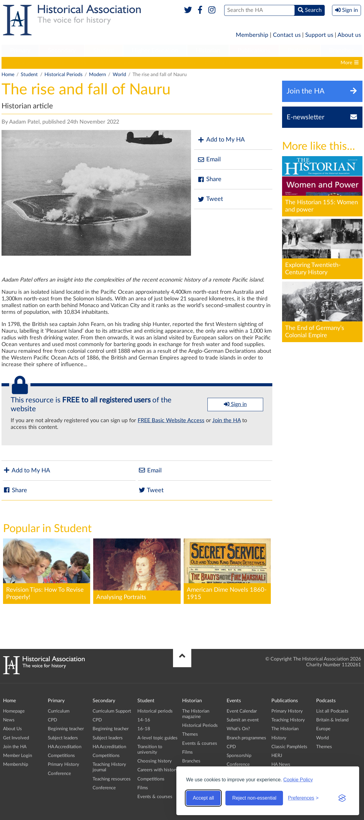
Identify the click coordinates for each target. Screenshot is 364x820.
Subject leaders (63, 738)
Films (142, 788)
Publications (254, 50)
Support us (319, 35)
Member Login (17, 755)
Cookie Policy (298, 779)
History (278, 738)
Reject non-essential (254, 798)
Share (209, 179)
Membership (252, 35)
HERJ (276, 755)
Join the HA (226, 420)
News (9, 720)
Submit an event (243, 720)
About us (349, 35)
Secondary (62, 50)
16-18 (79, 62)
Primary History (63, 764)
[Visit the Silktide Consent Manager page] (342, 798)
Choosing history (223, 62)
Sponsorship (239, 755)
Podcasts (300, 50)
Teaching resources (112, 779)
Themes (190, 734)
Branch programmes (246, 738)
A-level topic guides (116, 62)
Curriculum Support (112, 711)
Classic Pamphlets (289, 747)
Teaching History (288, 720)
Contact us (287, 35)
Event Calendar (242, 711)
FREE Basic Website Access (171, 420)
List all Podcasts (332, 711)
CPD (52, 720)
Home (8, 74)
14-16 (57, 62)
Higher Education (155, 50)
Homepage (14, 711)
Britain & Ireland (332, 720)
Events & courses (154, 796)
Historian (208, 50)
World (119, 74)
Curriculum (58, 711)
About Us (12, 729)
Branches (341, 50)
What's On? (238, 729)
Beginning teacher (66, 729)
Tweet (210, 199)
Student (103, 50)
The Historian (285, 729)
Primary (20, 50)
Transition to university (171, 62)
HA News (280, 764)
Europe (323, 729)
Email (209, 159)
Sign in (235, 404)
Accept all (203, 798)
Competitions (317, 62)
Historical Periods (63, 74)
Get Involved (16, 738)
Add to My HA (221, 140)
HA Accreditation (64, 747)
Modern (97, 74)
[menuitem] (20, 51)
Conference (59, 773)
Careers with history (272, 62)
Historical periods (23, 62)
